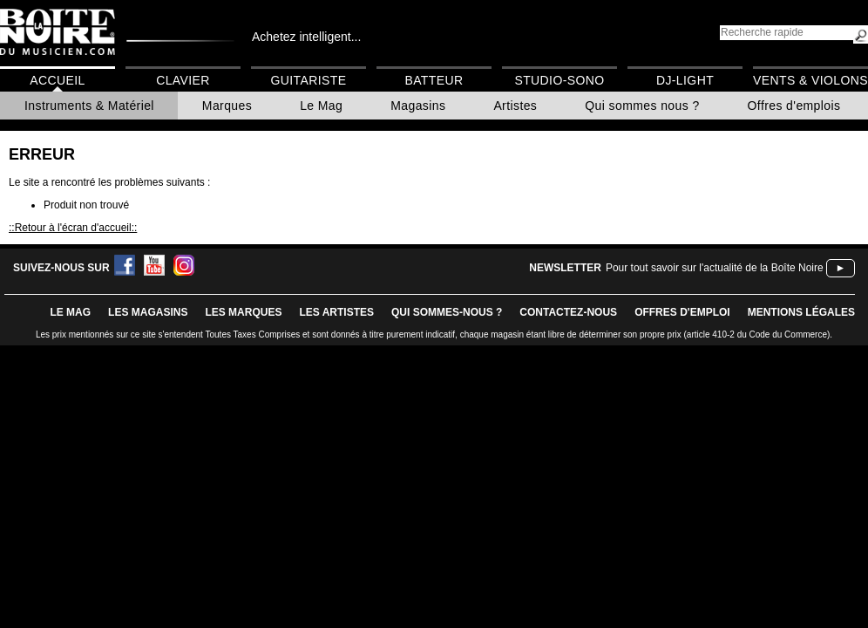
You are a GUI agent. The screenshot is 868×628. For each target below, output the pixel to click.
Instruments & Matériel (89, 106)
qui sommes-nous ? (446, 312)
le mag (70, 312)
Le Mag (321, 106)
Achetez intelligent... (306, 37)
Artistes (515, 106)
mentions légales (801, 312)
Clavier (183, 80)
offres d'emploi (682, 312)
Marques (227, 106)
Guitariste (309, 80)
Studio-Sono (559, 80)
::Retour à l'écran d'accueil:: (73, 228)
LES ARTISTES (336, 312)
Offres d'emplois (794, 106)
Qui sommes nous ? (642, 106)
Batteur (433, 80)
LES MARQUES (243, 312)
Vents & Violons (810, 80)
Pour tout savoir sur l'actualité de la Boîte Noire (715, 268)
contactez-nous (568, 312)
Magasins (417, 106)
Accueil (57, 80)
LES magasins (147, 312)
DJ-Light (685, 80)
